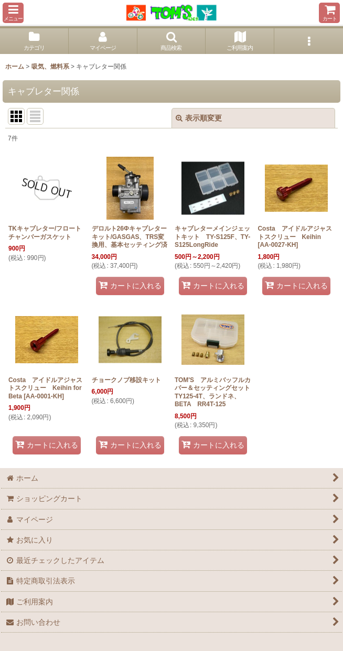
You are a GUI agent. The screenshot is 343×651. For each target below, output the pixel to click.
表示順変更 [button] (199, 118)
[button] (13, 13)
